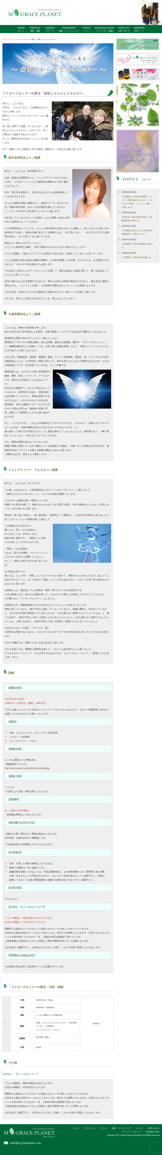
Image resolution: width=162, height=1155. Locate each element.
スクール (103, 1128)
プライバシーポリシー (132, 1132)
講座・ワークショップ (121, 1128)
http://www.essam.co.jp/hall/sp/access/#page (27, 768)
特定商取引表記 (153, 1132)
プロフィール (89, 1128)
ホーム (76, 1128)
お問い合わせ (154, 1128)
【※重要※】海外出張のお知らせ (136, 257)
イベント (140, 1128)
